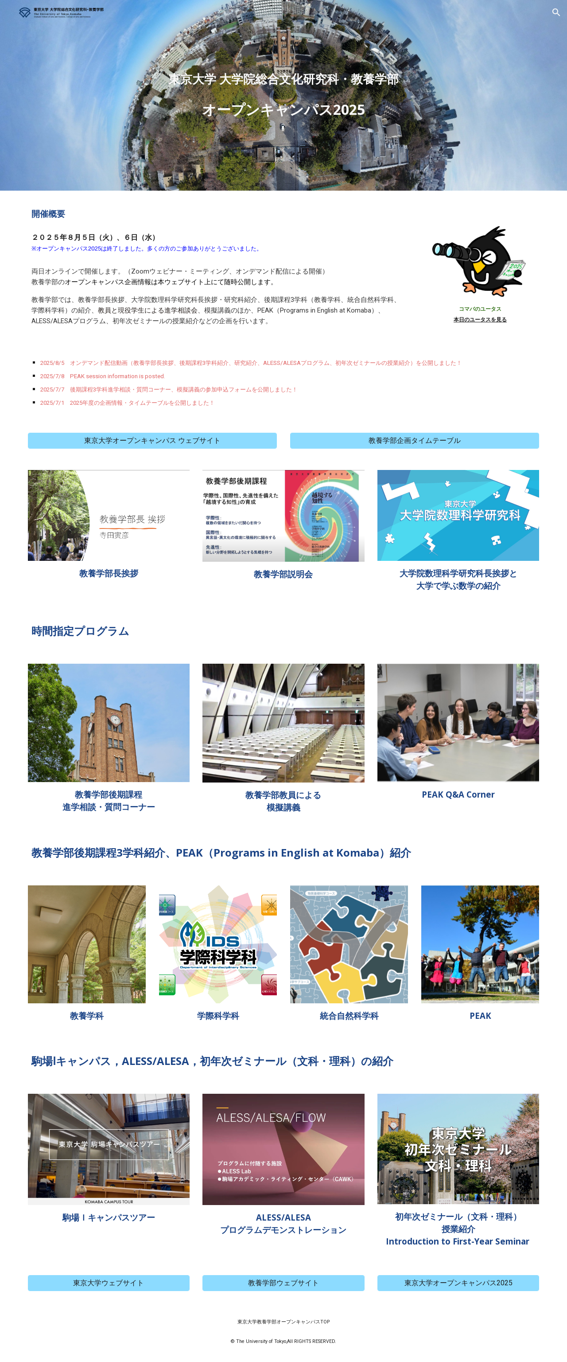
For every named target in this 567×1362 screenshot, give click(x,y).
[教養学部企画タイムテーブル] (415, 441)
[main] (283, 95)
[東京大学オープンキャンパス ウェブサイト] (152, 441)
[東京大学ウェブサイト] (108, 1283)
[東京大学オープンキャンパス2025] (458, 1283)
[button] (556, 12)
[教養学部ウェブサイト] (283, 1283)
